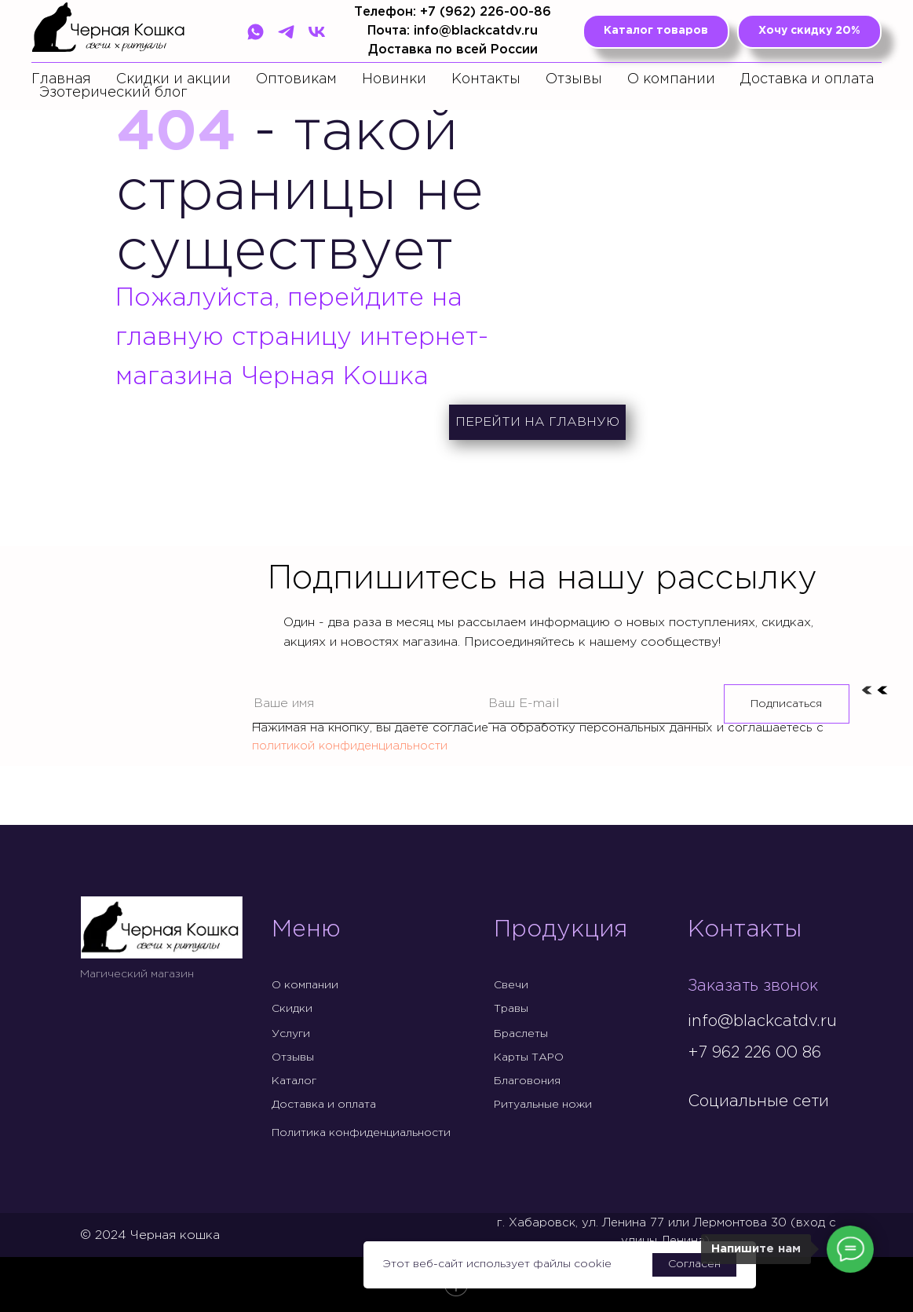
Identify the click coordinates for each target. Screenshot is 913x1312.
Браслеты (521, 1034)
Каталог (294, 1081)
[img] (700, 1134)
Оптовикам (296, 79)
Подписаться (786, 704)
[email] (598, 704)
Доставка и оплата (807, 79)
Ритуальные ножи (543, 1104)
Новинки (394, 79)
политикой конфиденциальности (349, 746)
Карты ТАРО (529, 1057)
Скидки (292, 1008)
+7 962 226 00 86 (754, 1053)
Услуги (291, 1034)
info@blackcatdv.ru (762, 1021)
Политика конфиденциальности (361, 1133)
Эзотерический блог (113, 92)
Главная (61, 79)
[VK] (317, 32)
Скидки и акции (173, 79)
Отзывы (574, 79)
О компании (671, 79)
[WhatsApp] (255, 32)
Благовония (527, 1081)
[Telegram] (286, 32)
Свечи (511, 985)
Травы (511, 1008)
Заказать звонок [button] (753, 986)
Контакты (485, 79)
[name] (363, 704)
